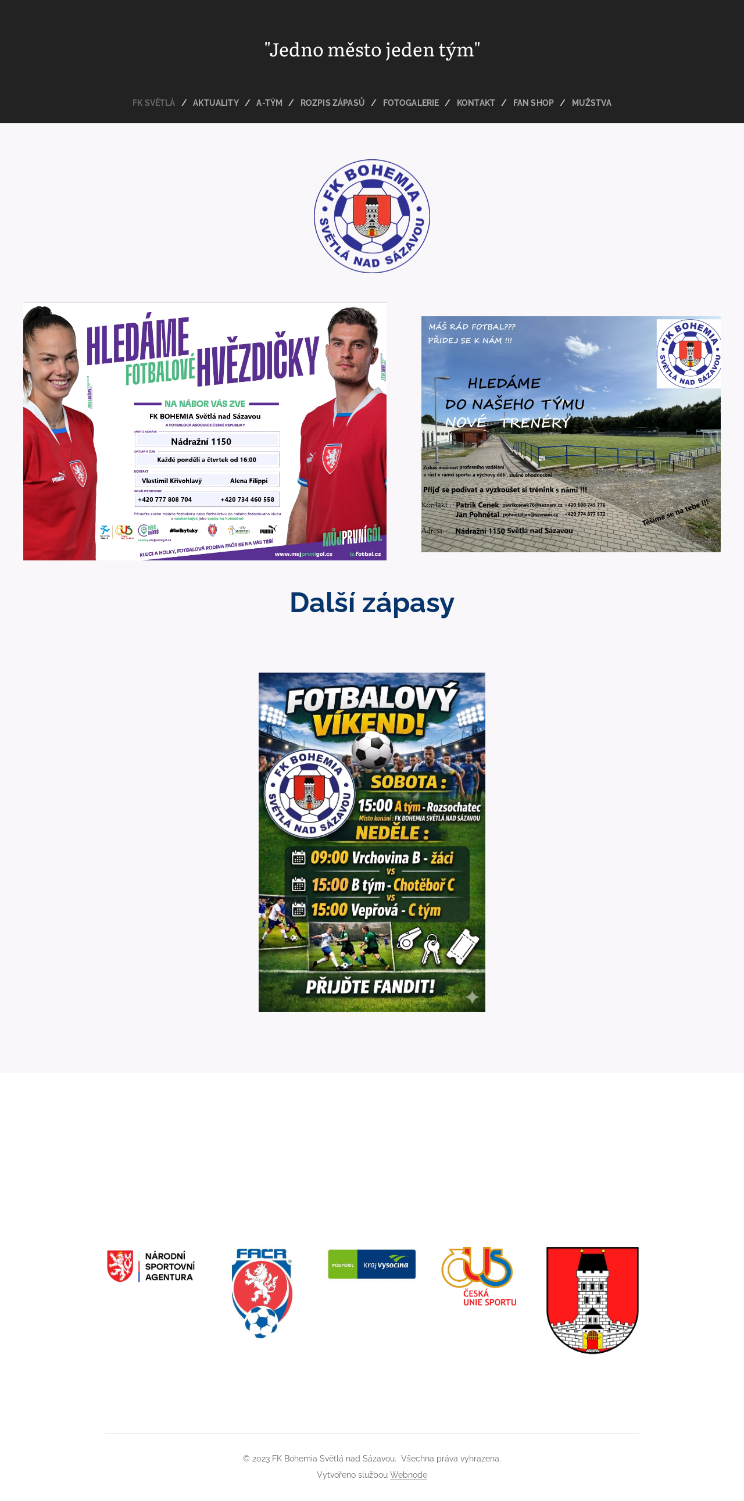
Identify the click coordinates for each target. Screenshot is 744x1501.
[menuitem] (151, 102)
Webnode (408, 1474)
